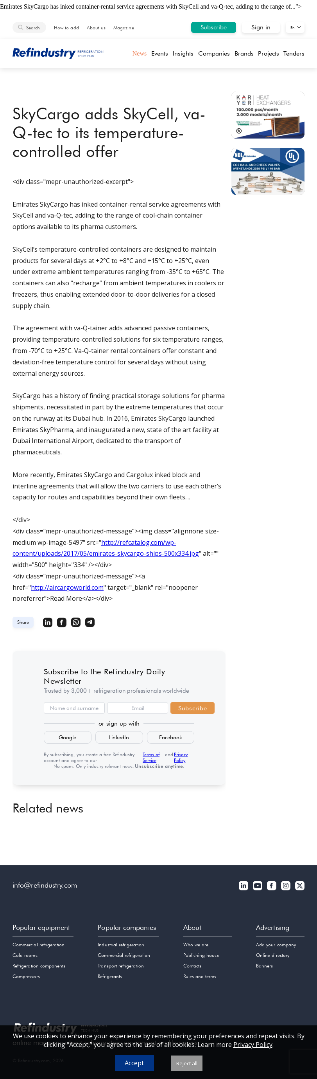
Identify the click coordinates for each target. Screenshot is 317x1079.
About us (96, 28)
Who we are (196, 945)
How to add (66, 28)
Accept (134, 1063)
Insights (183, 53)
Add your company (276, 945)
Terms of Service (151, 757)
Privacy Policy (181, 757)
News (140, 53)
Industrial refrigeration (121, 945)
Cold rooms (25, 955)
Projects (268, 53)
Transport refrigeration (120, 966)
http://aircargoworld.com (67, 587)
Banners (264, 966)
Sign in (260, 27)
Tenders (293, 53)
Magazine (123, 28)
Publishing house (201, 955)
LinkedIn (119, 737)
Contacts (192, 966)
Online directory (272, 955)
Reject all (186, 1063)
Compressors (26, 976)
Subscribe (214, 27)
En (292, 27)
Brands (244, 53)
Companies (214, 53)
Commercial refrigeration (38, 945)
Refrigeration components (39, 966)
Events (159, 53)
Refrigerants (110, 976)
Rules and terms (200, 976)
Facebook (170, 737)
